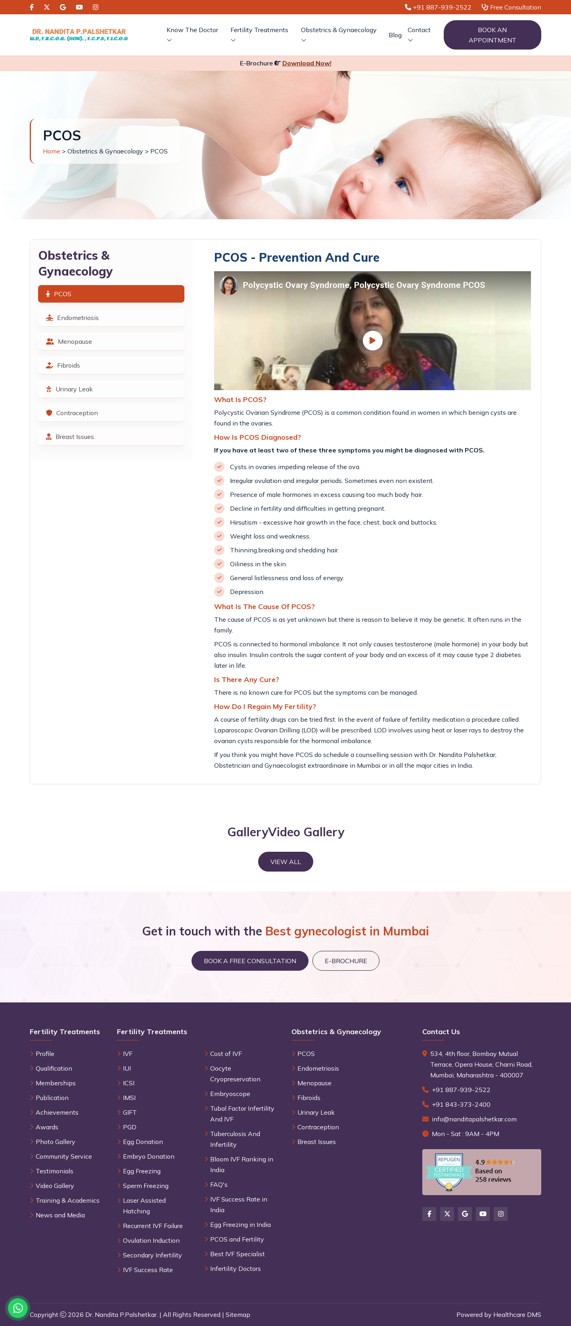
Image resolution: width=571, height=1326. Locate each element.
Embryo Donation (148, 1156)
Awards (47, 1127)
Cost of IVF (226, 1054)
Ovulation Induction (151, 1240)
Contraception (72, 413)
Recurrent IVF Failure (153, 1226)
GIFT (130, 1112)
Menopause (69, 341)
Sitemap (238, 1314)
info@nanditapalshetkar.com (474, 1119)
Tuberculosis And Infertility (235, 1139)
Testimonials (54, 1171)
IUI (127, 1068)
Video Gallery (55, 1186)
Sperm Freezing (146, 1186)
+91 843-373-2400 (461, 1104)
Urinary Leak (69, 389)
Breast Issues (70, 436)
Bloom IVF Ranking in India (241, 1164)
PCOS (58, 294)
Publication (52, 1098)
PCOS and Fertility (237, 1239)
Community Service (64, 1156)
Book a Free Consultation (250, 961)
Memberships (56, 1083)
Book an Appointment (492, 35)
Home (51, 151)
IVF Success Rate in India (238, 1204)
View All (285, 862)
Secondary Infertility (152, 1255)
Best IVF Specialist (237, 1254)
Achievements (57, 1112)
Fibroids (63, 365)
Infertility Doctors (235, 1268)
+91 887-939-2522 (461, 1090)
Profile (45, 1054)
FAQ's (219, 1184)
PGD (129, 1127)
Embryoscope (230, 1094)
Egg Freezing (142, 1171)
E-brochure (346, 961)
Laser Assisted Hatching (144, 1205)
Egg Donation (143, 1142)
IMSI (129, 1098)
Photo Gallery (55, 1142)
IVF (127, 1054)
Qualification (54, 1068)
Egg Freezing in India (240, 1224)
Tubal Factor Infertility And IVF (242, 1113)
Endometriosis (72, 317)
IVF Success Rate (148, 1270)
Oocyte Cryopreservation (235, 1073)
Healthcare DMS (517, 1314)
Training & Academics (68, 1200)
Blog (395, 35)
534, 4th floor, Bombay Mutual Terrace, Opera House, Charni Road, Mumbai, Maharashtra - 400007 (481, 1064)
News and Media (60, 1215)
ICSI (128, 1083)
